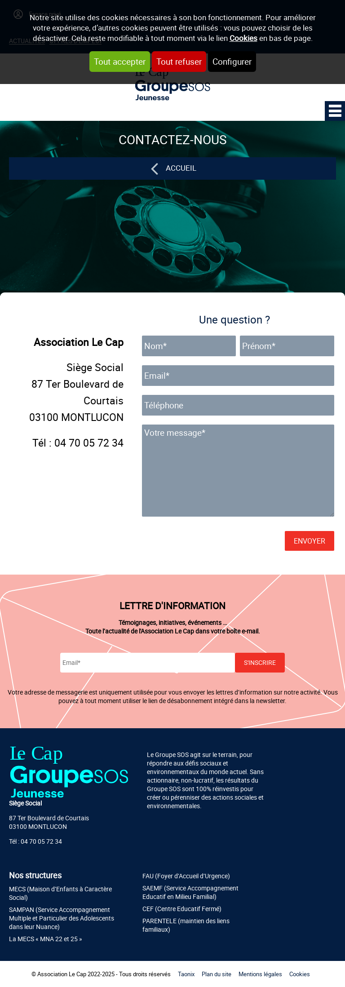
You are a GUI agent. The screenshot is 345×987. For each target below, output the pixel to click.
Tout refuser (179, 61)
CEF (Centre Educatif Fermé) (181, 908)
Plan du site (216, 974)
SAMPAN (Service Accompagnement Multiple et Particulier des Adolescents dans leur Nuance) (61, 918)
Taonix (186, 974)
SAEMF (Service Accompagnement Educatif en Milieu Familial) (190, 892)
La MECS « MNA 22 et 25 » (45, 938)
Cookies (243, 38)
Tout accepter (120, 61)
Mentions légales (260, 974)
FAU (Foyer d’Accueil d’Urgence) (186, 876)
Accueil (181, 168)
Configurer (232, 61)
